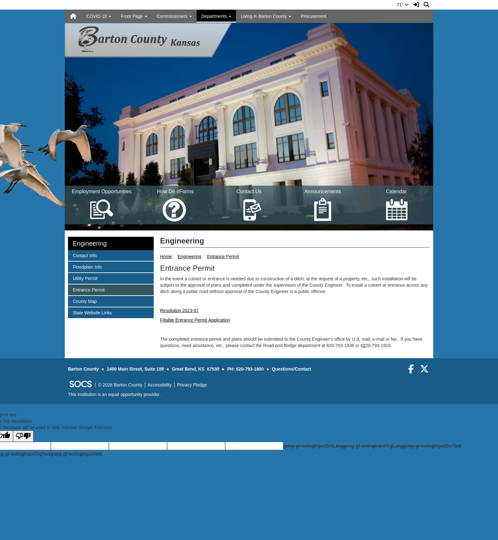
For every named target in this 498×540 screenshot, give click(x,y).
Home (166, 256)
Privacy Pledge (192, 384)
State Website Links (92, 312)
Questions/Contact (291, 369)
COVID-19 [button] (98, 16)
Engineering (189, 256)
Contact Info (84, 255)
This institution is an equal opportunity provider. (114, 394)
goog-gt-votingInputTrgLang (373, 445)
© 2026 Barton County (120, 384)
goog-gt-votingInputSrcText (432, 445)
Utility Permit (85, 278)
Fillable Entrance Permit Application (195, 320)
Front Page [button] (134, 16)
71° (402, 4)
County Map (84, 301)
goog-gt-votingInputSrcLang (313, 445)
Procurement (313, 16)
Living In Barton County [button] (266, 16)
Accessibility (160, 384)
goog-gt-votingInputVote (76, 453)
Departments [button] (216, 16)
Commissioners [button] (174, 16)
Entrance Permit (223, 256)
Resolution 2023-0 (178, 310)
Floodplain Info (87, 266)
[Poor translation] (23, 436)
